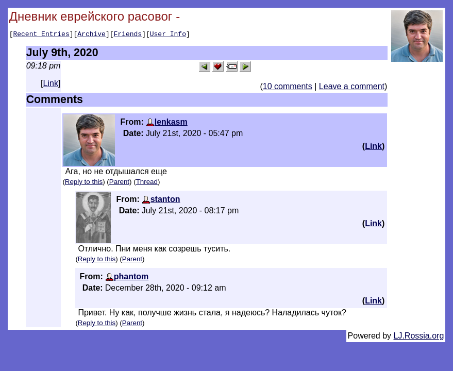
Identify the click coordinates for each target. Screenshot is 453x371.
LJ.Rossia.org (419, 337)
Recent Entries (41, 35)
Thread (147, 183)
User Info (168, 35)
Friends (128, 35)
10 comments (287, 87)
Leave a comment (351, 87)
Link (50, 84)
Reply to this (84, 183)
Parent (119, 183)
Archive (91, 35)
